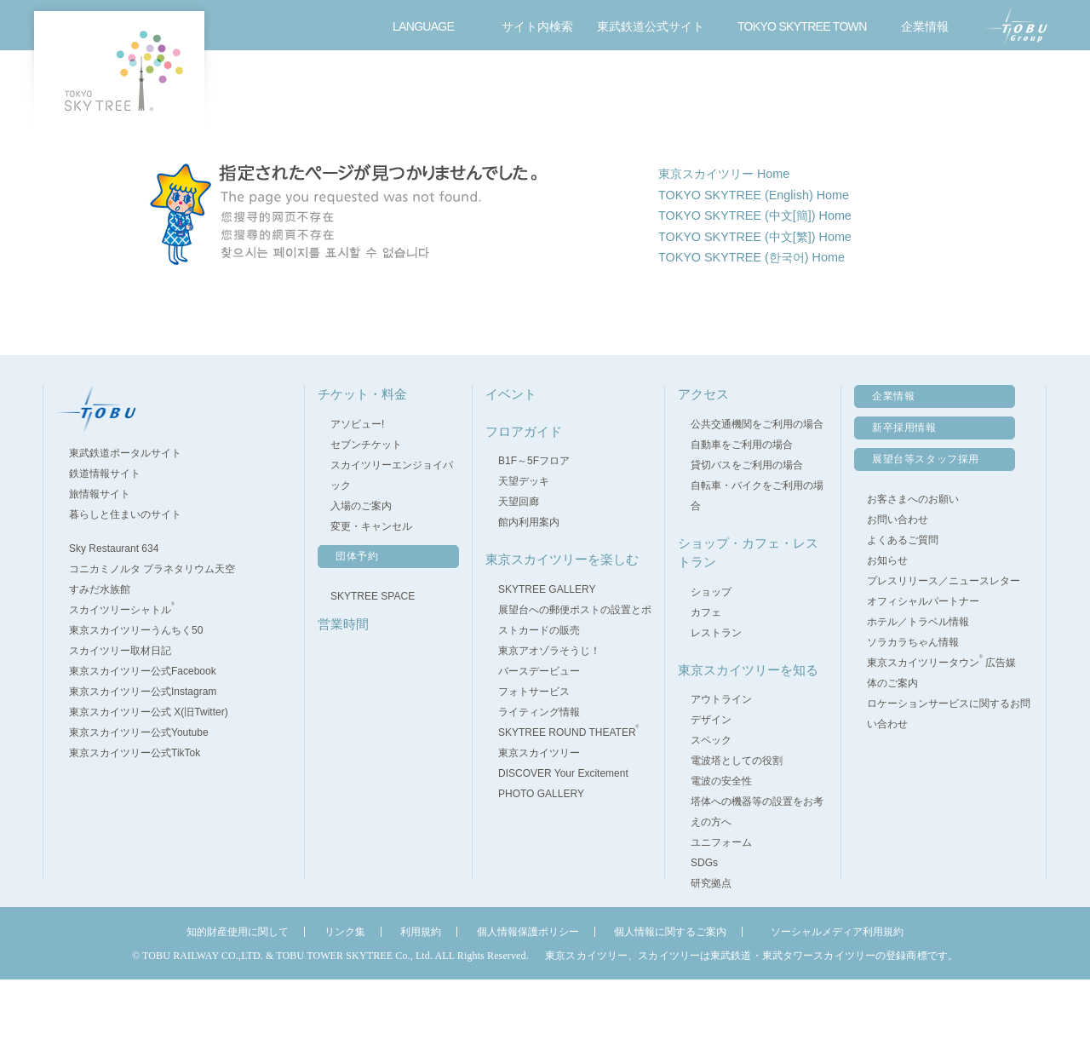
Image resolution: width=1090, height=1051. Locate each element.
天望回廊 (518, 574)
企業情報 (893, 468)
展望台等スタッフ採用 (925, 531)
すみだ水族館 (107, 662)
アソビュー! (357, 496)
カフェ (706, 684)
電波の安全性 (721, 853)
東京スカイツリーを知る (748, 741)
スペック (711, 812)
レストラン (716, 704)
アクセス (890, 89)
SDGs (704, 935)
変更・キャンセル (371, 598)
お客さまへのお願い (913, 571)
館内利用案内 (528, 594)
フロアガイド (467, 89)
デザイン (711, 792)
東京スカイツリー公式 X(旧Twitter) (156, 784)
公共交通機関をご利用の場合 (757, 496)
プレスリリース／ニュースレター (943, 653)
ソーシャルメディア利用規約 (837, 1004)
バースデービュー (539, 743)
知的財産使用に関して (237, 1004)
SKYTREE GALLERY (547, 661)
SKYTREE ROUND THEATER (568, 804)
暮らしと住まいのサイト (133, 587)
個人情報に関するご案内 (670, 1004)
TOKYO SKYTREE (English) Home (764, 265)
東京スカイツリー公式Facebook (150, 743)
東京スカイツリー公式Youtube (146, 805)
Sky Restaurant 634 (121, 621)
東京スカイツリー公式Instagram (150, 764)
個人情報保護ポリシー (528, 1004)
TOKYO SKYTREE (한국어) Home (762, 335)
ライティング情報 (539, 784)
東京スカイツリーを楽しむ (784, 89)
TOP (274, 146)
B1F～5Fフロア (534, 533)
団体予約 (357, 628)
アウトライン (721, 772)
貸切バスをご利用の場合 (747, 537)
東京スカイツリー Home (732, 242)
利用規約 (420, 1004)
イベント (573, 89)
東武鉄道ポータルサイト (133, 525)
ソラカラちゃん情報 (913, 715)
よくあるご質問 (902, 612)
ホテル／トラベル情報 (918, 694)
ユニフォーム (721, 915)
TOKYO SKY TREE (119, 70)
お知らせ (887, 633)
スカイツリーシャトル (129, 682)
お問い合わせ (999, 89)
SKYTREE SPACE (372, 668)
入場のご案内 (361, 577)
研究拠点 (711, 956)
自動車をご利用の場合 (742, 516)
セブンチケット (366, 516)
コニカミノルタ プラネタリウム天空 (159, 641)
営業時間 (362, 89)
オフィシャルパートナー (923, 674)
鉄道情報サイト (112, 546)
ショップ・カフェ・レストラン (678, 89)
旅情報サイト (107, 566)
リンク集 (344, 1004)
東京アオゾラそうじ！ (549, 722)
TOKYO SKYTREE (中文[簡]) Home (766, 288)
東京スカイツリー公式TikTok (142, 825)
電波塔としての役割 (737, 833)
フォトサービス (534, 763)
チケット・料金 (256, 89)
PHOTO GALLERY (541, 865)
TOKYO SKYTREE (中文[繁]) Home (766, 312)
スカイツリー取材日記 (120, 723)
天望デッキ (523, 554)
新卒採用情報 (904, 500)
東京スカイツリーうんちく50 (143, 703)
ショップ (711, 663)
